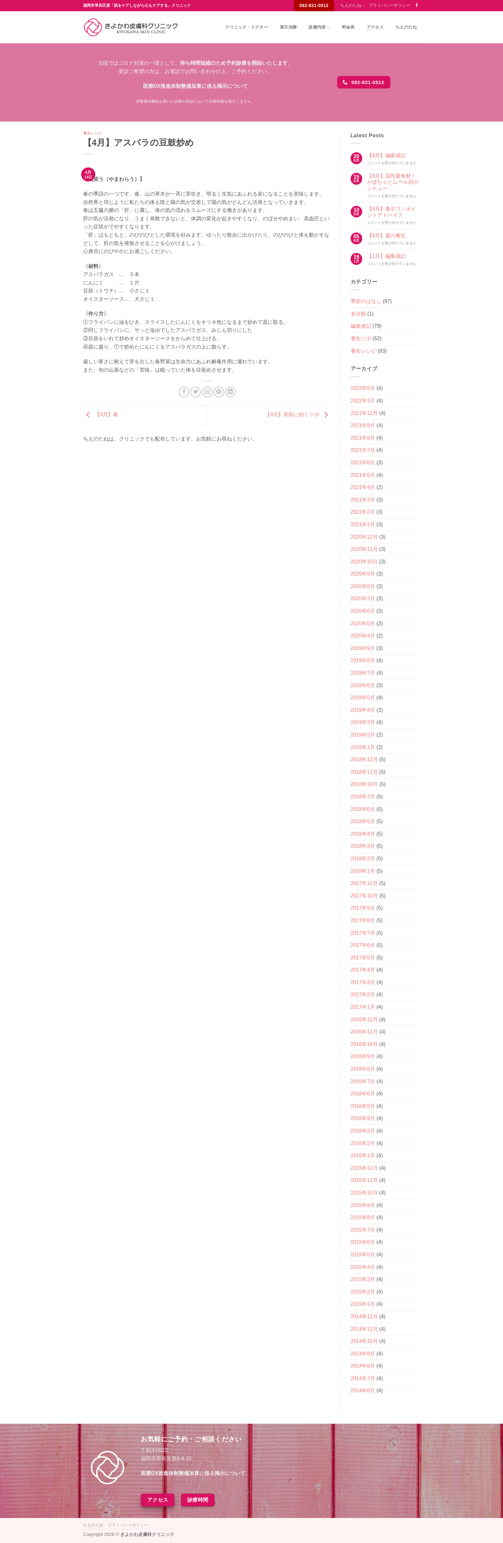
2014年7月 (363, 1378)
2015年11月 (364, 1180)
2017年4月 (363, 970)
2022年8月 (363, 388)
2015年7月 (363, 1230)
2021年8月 (363, 438)
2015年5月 (363, 1254)
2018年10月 (364, 784)
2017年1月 (363, 1007)
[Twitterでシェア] (195, 392)
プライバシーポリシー (389, 5)
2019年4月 (363, 710)
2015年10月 (364, 1192)
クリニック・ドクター (246, 27)
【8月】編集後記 (386, 155)
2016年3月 (363, 1131)
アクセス (375, 27)
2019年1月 (363, 747)
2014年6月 (363, 1390)
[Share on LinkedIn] (230, 392)
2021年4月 (363, 487)
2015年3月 (363, 1279)
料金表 (348, 27)
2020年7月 (363, 598)
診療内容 (319, 27)
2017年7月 (363, 933)
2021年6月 (363, 462)
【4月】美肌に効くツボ (298, 414)
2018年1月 (363, 871)
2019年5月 (363, 697)
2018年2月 (363, 858)
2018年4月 (363, 834)
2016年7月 (363, 1081)
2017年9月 (363, 908)
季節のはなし (366, 301)
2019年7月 (363, 673)
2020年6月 (363, 611)
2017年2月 (363, 994)
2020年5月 (363, 623)
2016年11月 (364, 1031)
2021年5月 (363, 475)
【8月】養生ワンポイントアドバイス (391, 212)
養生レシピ (92, 133)
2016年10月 (364, 1044)
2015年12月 (364, 1168)
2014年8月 (363, 1366)
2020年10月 (364, 561)
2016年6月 (363, 1093)
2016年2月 (363, 1143)
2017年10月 (364, 895)
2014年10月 (364, 1341)
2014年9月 (363, 1353)
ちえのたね (350, 5)
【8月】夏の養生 (386, 235)
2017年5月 (363, 957)
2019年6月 (363, 685)
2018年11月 (364, 772)
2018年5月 (363, 821)
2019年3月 (363, 722)
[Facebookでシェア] (184, 392)
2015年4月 (363, 1267)
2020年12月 (364, 537)
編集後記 (361, 326)
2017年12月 (364, 883)
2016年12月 (364, 1019)
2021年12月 (364, 413)
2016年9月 (363, 1056)
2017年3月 (363, 982)
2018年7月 (363, 796)
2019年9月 (363, 648)
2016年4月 (363, 1118)
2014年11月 (364, 1329)
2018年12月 (364, 759)
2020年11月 (364, 549)
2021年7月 (363, 450)
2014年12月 (364, 1316)
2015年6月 (363, 1242)
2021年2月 (363, 512)
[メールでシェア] (207, 392)
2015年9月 (363, 1205)
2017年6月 (363, 945)
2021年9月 (363, 425)
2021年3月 (363, 499)
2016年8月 (363, 1069)
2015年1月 (363, 1304)
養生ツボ (361, 338)
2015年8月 (363, 1217)
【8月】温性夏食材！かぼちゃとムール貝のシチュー (392, 182)
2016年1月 (363, 1155)
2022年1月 (363, 400)
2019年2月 (363, 735)
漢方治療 (288, 27)
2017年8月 (363, 920)
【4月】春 (100, 414)
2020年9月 (363, 574)
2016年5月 (363, 1106)
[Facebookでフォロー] (417, 5)
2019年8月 (363, 660)
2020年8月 (363, 586)
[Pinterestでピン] (219, 392)
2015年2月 (363, 1291)
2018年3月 (363, 846)
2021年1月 (363, 524)
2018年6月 (363, 809)
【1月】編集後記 (386, 256)
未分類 (358, 313)
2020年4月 (363, 635)
